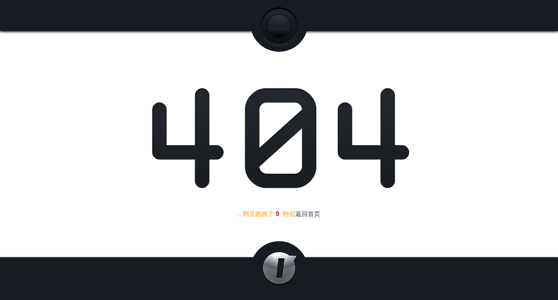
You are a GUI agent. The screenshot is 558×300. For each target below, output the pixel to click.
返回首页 (307, 214)
